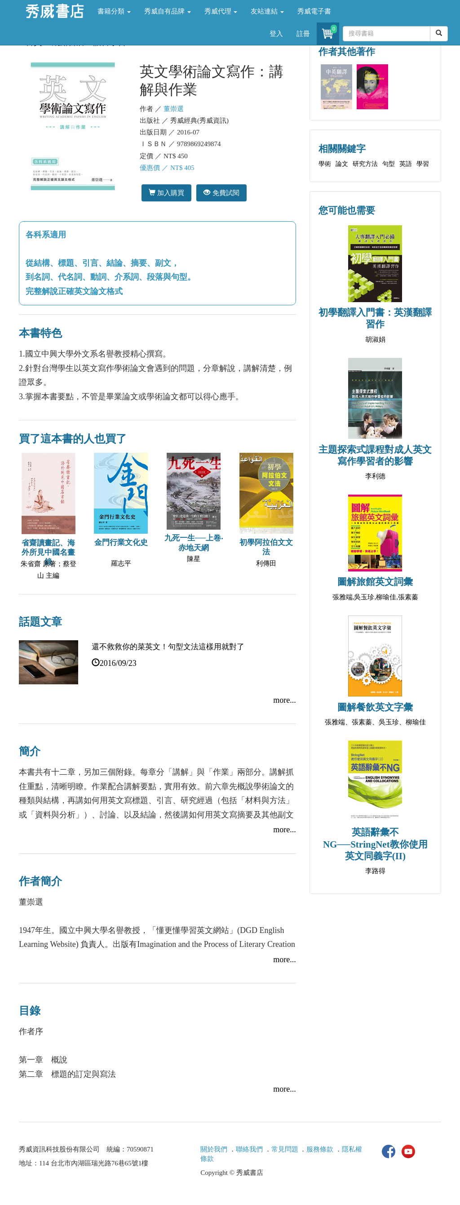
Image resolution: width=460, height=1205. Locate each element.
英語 (405, 164)
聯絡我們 (249, 1149)
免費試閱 (221, 192)
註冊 (303, 33)
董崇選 (174, 108)
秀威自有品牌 (167, 11)
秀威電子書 (314, 11)
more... (284, 700)
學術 (324, 164)
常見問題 (284, 1149)
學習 (422, 164)
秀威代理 (221, 11)
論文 (342, 164)
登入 (276, 33)
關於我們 (213, 1149)
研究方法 (365, 164)
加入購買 (166, 192)
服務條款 (319, 1149)
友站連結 (267, 11)
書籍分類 (114, 11)
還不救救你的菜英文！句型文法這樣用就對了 (168, 647)
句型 (388, 164)
